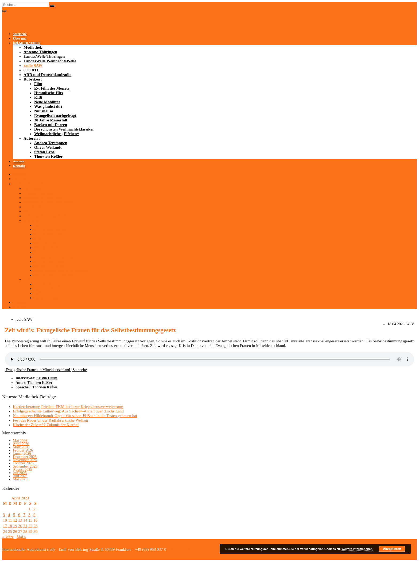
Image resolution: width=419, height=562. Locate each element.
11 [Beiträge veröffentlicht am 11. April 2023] (10, 520)
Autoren (31, 138)
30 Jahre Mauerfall (50, 120)
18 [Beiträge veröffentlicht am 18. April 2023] (10, 526)
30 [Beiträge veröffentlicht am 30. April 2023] (35, 531)
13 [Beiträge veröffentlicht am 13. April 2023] (20, 520)
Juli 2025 (20, 473)
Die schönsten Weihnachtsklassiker (64, 129)
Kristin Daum (46, 378)
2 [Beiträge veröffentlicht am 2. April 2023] (34, 509)
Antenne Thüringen (40, 52)
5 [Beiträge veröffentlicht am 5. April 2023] (14, 515)
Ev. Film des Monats (51, 88)
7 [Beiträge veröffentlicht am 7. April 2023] (24, 515)
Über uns (19, 38)
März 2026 (21, 447)
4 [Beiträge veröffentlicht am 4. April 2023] (9, 515)
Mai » (21, 537)
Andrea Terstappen (50, 143)
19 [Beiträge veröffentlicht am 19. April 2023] (15, 526)
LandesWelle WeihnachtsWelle (50, 61)
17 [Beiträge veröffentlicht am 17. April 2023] (5, 526)
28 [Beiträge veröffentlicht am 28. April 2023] (25, 531)
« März (8, 537)
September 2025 (25, 466)
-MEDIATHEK (26, 43)
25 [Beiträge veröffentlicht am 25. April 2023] (10, 531)
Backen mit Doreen (50, 125)
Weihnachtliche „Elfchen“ (56, 134)
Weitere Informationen (357, 548)
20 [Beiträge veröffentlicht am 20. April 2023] (20, 526)
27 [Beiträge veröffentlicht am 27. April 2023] (20, 531)
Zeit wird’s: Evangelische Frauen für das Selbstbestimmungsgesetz (90, 330)
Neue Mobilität (47, 102)
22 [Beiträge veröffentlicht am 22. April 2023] (30, 526)
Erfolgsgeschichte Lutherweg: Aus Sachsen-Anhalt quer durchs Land (68, 411)
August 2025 (22, 470)
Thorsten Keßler (48, 156)
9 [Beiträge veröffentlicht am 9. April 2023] (34, 515)
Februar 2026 (23, 450)
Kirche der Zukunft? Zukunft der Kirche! (46, 425)
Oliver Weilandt (47, 147)
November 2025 (25, 460)
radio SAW (33, 65)
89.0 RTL (32, 70)
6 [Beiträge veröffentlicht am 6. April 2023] (19, 515)
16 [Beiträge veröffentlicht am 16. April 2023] (35, 520)
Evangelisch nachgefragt (55, 115)
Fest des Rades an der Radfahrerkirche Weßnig (50, 420)
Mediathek (33, 47)
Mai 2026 (20, 441)
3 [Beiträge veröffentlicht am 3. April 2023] (4, 515)
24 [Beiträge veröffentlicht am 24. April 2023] (5, 531)
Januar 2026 (22, 454)
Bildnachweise (181, 549)
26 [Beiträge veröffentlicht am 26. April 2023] (15, 531)
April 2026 (21, 444)
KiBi (38, 97)
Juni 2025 (20, 476)
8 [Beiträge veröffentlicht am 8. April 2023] (29, 515)
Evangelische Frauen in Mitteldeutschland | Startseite (46, 370)
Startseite (20, 34)
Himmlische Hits (48, 93)
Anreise (18, 161)
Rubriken (32, 79)
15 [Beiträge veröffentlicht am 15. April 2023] (30, 520)
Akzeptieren (392, 549)
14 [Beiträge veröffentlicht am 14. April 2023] (25, 520)
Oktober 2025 (23, 463)
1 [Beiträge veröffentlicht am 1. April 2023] (29, 509)
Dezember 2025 (25, 457)
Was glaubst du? (48, 106)
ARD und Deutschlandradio (47, 74)
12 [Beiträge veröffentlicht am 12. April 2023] (15, 520)
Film (38, 84)
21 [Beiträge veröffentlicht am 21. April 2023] (25, 526)
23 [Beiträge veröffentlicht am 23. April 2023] (35, 526)
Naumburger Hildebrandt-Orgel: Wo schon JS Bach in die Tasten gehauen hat (75, 416)
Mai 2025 (20, 479)
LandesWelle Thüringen (44, 56)
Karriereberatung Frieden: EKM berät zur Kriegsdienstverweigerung (68, 406)
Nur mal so (43, 111)
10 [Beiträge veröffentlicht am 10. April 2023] (5, 520)
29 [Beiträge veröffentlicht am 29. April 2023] (30, 531)
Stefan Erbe (44, 152)
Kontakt (19, 166)
